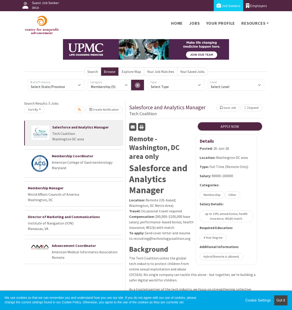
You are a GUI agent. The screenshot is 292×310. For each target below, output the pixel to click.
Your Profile (220, 23)
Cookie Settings (258, 300)
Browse (109, 71)
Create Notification (104, 109)
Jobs (194, 23)
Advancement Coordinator (74, 245)
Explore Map (131, 71)
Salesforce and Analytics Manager (80, 127)
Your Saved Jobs (192, 71)
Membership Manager (45, 188)
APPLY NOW (230, 126)
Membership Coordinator (72, 156)
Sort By (33, 109)
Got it (280, 300)
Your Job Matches (160, 71)
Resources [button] (253, 23)
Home (177, 23)
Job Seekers (228, 5)
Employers (256, 5)
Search (92, 71)
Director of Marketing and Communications (64, 216)
